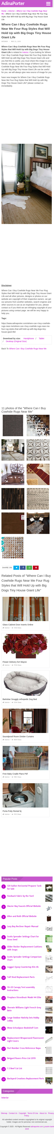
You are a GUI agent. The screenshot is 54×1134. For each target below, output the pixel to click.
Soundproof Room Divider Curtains (18, 736)
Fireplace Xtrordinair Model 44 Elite (24, 997)
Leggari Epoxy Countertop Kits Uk (23, 967)
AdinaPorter (12, 3)
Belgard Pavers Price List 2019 (21, 1058)
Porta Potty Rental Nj (12, 811)
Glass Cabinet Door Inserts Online (18, 625)
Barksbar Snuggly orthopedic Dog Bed (20, 699)
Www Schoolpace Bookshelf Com (22, 1028)
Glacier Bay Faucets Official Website (24, 906)
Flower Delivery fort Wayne (15, 662)
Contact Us (13, 1113)
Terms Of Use (33, 1113)
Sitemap (4, 1113)
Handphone (28, 338)
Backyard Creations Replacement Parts (25, 1078)
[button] (48, 3)
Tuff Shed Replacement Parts (21, 977)
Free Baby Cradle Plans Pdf (15, 774)
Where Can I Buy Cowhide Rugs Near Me (27, 348)
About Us (43, 1113)
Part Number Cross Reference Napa (24, 1048)
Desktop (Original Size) (16, 341)
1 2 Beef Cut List (14, 1068)
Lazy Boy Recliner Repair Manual (22, 926)
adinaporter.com (37, 1127)
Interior (4, 41)
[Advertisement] (27, 116)
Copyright (22, 1113)
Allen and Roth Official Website (22, 916)
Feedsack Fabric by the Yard (20, 896)
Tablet (41, 338)
